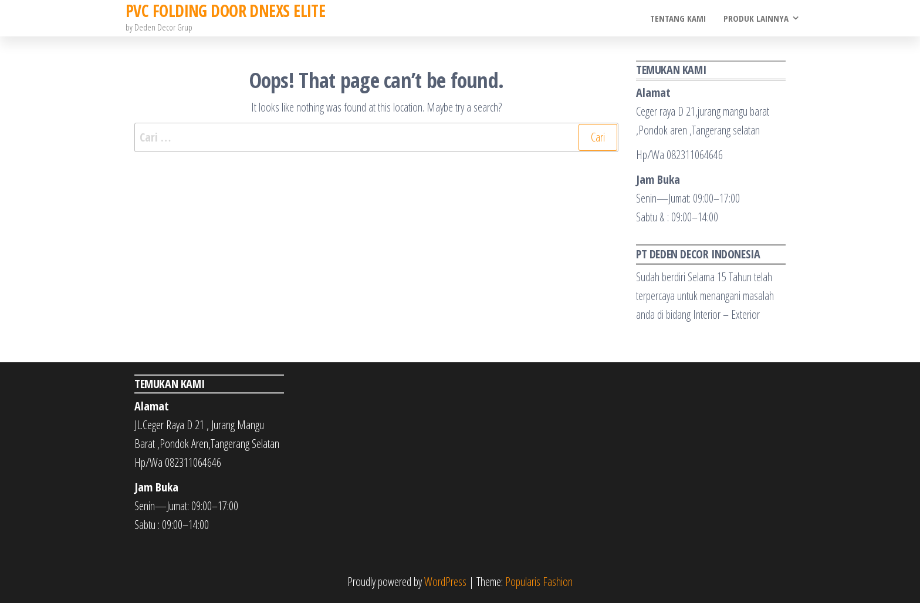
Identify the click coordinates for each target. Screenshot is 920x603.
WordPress (445, 581)
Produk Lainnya (756, 18)
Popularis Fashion (539, 581)
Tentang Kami (678, 18)
